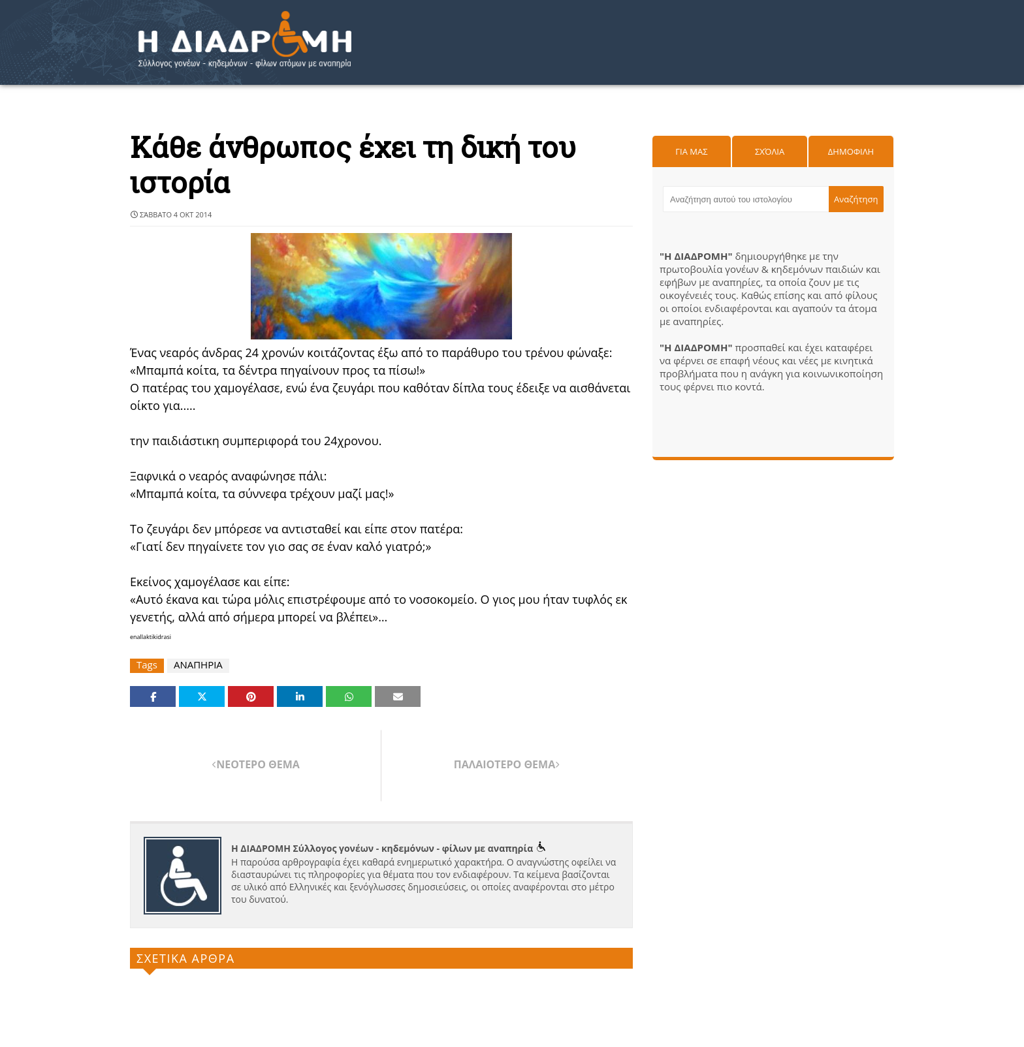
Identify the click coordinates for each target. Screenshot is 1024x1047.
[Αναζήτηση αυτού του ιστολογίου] (746, 199)
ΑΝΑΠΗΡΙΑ (198, 665)
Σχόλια (769, 151)
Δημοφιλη (851, 151)
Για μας (691, 151)
